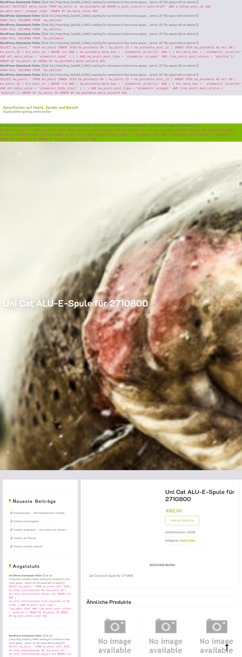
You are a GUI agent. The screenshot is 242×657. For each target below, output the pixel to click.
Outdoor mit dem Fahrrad (28, 546)
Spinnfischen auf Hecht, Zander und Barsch (40, 107)
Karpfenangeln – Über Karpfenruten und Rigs (39, 512)
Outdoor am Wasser (25, 538)
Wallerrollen (187, 540)
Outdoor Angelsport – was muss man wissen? (40, 529)
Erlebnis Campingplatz (26, 521)
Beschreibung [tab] (162, 565)
